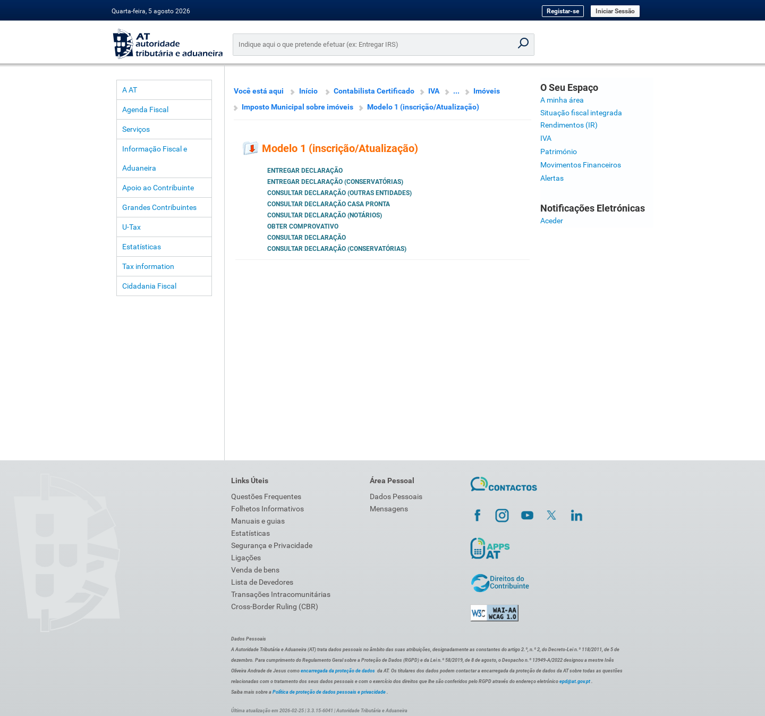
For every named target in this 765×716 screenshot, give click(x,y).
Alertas (552, 178)
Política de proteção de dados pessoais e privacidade (329, 692)
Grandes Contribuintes (159, 207)
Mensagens (389, 508)
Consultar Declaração (306, 237)
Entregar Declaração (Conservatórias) (335, 182)
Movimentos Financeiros (580, 165)
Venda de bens (255, 570)
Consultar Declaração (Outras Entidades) (339, 193)
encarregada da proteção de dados (338, 670)
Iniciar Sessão (615, 11)
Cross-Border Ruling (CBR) (274, 606)
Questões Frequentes (266, 496)
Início (308, 91)
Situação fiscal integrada (581, 112)
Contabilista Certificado (374, 91)
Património (558, 151)
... (456, 91)
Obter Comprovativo (302, 226)
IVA (433, 91)
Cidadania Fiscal (149, 286)
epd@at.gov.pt (574, 681)
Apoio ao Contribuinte (158, 187)
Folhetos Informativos (267, 508)
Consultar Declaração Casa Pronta (328, 204)
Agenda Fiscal (145, 109)
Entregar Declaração (305, 170)
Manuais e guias (258, 521)
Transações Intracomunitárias (280, 594)
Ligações (246, 557)
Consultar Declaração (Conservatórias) (336, 248)
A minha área (562, 100)
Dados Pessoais (396, 496)
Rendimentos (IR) (569, 125)
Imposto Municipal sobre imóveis (297, 107)
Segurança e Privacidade (271, 545)
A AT (129, 90)
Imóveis (486, 91)
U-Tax (131, 227)
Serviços (136, 129)
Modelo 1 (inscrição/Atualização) (423, 107)
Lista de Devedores (262, 582)
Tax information (148, 266)
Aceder (551, 220)
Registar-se (563, 11)
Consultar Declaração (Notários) (324, 215)
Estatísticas (141, 246)
